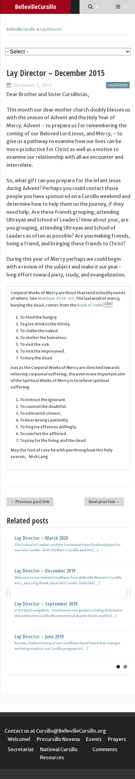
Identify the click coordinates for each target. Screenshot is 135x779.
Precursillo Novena (58, 739)
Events (94, 739)
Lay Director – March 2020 (41, 538)
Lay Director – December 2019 (44, 570)
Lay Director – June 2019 (38, 636)
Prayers (117, 739)
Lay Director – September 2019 (45, 603)
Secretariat (21, 749)
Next (126, 592)
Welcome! (19, 739)
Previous (11, 592)
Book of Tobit (90, 305)
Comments (104, 749)
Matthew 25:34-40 (56, 298)
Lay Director (51, 29)
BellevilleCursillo (20, 29)
